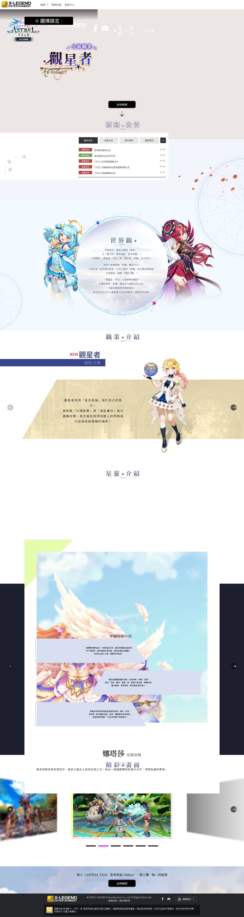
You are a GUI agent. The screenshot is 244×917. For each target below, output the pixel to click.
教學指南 (83, 18)
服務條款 (112, 900)
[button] (234, 407)
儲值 (99, 18)
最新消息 (88, 140)
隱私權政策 (124, 900)
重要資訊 (149, 140)
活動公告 (108, 140)
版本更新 (129, 140)
